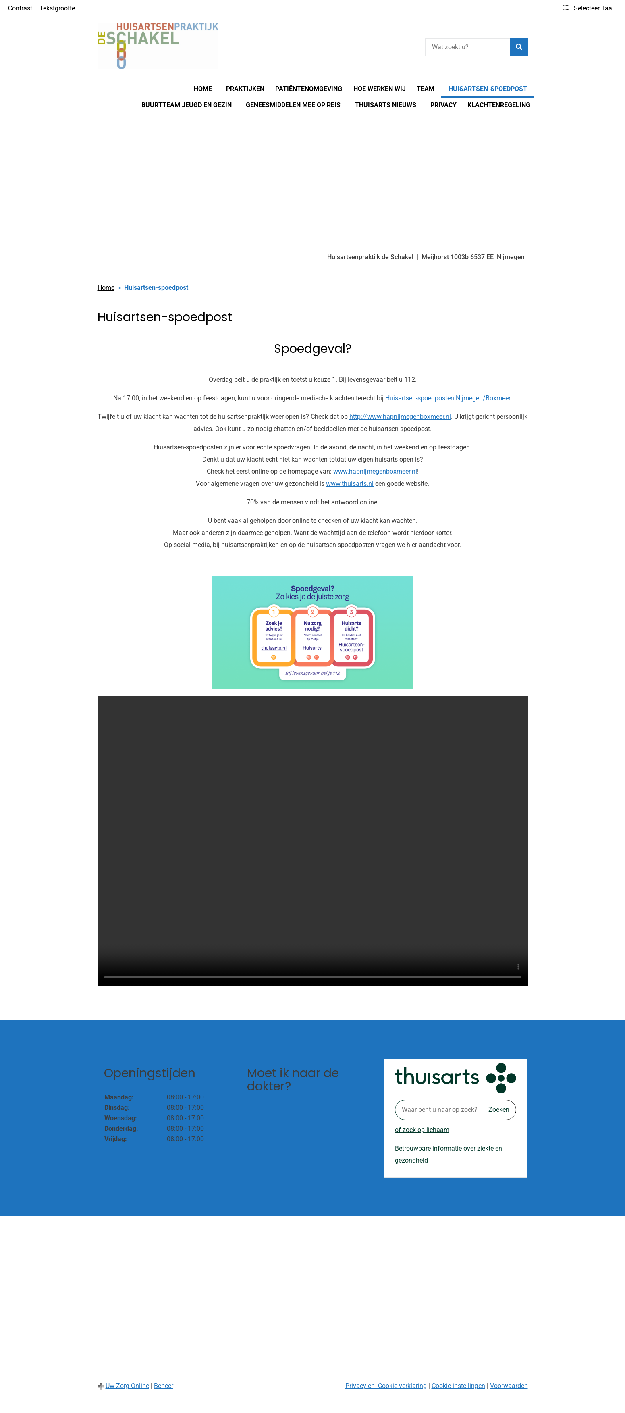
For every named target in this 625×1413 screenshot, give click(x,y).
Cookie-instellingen (458, 1386)
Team (425, 89)
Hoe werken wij (379, 89)
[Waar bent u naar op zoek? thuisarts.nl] (438, 1110)
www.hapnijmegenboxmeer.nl (375, 471)
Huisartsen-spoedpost (488, 89)
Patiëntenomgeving (308, 89)
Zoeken (498, 1109)
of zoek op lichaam (422, 1130)
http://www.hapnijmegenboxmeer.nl (400, 416)
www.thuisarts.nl (350, 483)
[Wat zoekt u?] (467, 47)
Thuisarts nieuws (385, 105)
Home (203, 89)
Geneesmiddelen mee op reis (293, 105)
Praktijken (245, 89)
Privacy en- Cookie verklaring (386, 1386)
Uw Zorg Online (127, 1386)
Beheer (163, 1386)
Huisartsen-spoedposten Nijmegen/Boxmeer (448, 398)
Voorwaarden (509, 1386)
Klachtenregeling (498, 105)
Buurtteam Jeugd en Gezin (186, 105)
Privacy (443, 105)
